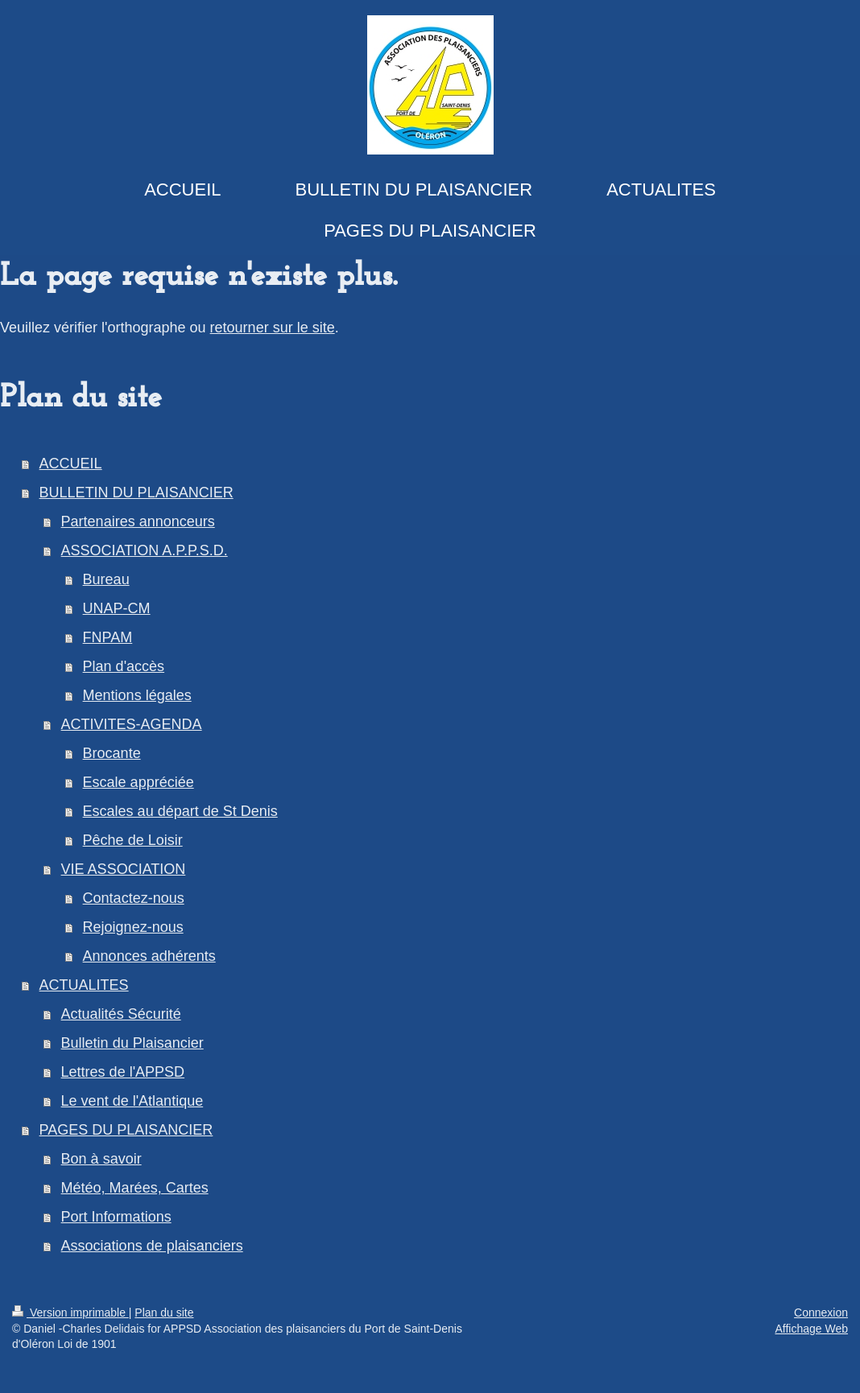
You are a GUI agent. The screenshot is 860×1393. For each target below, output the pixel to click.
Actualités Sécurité (121, 1014)
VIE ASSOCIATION (123, 869)
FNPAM (108, 637)
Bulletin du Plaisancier (132, 1043)
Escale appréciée (138, 782)
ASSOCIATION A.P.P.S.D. (144, 550)
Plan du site (163, 1312)
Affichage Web (811, 1328)
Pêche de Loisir (133, 840)
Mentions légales (137, 695)
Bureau (106, 579)
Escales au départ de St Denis (180, 811)
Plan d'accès (124, 666)
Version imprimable (70, 1312)
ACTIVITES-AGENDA (131, 724)
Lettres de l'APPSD (123, 1072)
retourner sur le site (272, 327)
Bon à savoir (101, 1159)
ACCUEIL (70, 463)
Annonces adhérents (149, 956)
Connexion (821, 1312)
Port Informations (116, 1217)
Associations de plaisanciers (152, 1246)
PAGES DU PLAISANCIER (126, 1130)
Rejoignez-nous (133, 927)
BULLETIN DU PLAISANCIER (136, 492)
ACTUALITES (84, 985)
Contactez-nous (133, 898)
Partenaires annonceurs (138, 521)
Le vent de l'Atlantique (132, 1101)
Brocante (112, 753)
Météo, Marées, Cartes (135, 1188)
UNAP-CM (117, 608)
